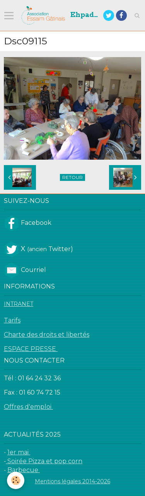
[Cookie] (15, 480)
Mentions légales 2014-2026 (72, 481)
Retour (72, 177)
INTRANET (18, 303)
